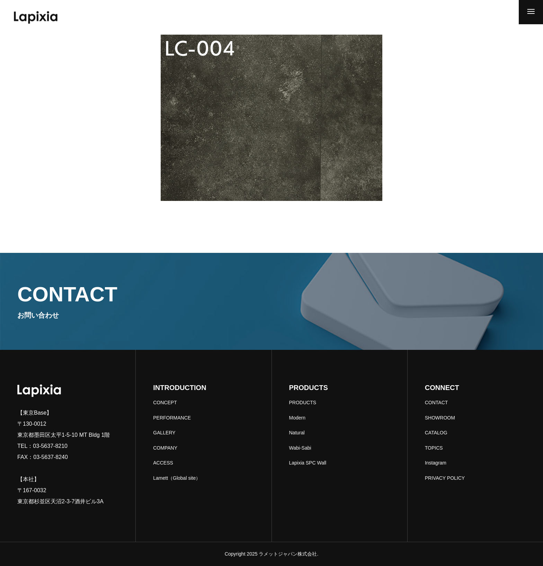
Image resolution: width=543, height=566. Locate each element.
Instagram (435, 463)
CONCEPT (165, 402)
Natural (297, 432)
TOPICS (434, 448)
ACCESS (163, 463)
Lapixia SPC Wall (308, 463)
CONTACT (436, 402)
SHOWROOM (440, 418)
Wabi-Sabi (300, 448)
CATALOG (436, 432)
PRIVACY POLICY (445, 478)
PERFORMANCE (172, 418)
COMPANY (165, 448)
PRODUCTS (303, 402)
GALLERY (164, 432)
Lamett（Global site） (177, 478)
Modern (297, 418)
